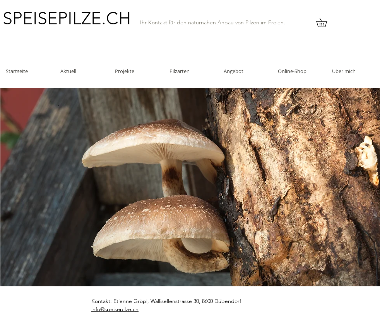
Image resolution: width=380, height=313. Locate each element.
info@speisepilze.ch (115, 309)
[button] (325, 22)
